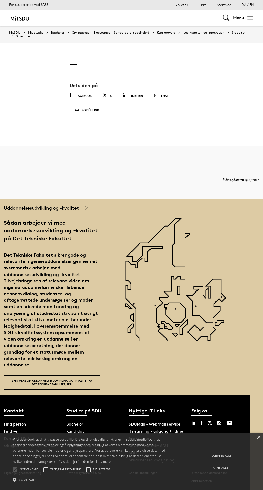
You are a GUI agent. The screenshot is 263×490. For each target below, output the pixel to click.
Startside (224, 5)
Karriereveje (166, 32)
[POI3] (160, 328)
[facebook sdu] (201, 423)
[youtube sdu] (229, 423)
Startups (23, 36)
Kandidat (75, 431)
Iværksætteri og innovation (203, 32)
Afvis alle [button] (220, 467)
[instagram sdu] (219, 423)
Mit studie (35, 32)
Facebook (81, 95)
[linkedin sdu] (193, 423)
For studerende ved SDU (28, 4)
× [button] (258, 437)
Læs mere (103, 461)
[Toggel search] (226, 18)
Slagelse (238, 32)
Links (202, 5)
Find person (15, 424)
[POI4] (168, 310)
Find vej (11, 431)
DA (243, 4)
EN (251, 4)
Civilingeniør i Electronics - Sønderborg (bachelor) (110, 32)
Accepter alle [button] (220, 455)
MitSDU (15, 32)
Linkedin (133, 95)
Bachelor (57, 32)
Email (161, 96)
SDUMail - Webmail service (154, 424)
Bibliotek (181, 5)
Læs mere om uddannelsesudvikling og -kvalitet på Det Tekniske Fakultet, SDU (52, 382)
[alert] (131, 461)
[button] (90, 480)
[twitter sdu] (210, 423)
